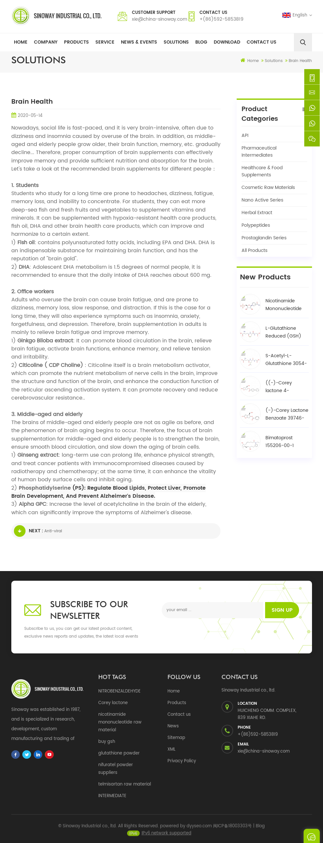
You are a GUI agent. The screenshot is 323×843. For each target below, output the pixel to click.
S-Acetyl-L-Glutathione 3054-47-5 (286, 360)
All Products (254, 250)
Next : (28, 531)
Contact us (179, 714)
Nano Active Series (262, 200)
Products (76, 42)
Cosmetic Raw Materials (268, 187)
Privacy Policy (181, 761)
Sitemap (176, 737)
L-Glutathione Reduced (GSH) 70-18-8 (283, 332)
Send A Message (312, 836)
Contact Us (261, 42)
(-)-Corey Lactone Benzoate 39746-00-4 (286, 414)
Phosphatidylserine (45, 488)
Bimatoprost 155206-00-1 (279, 441)
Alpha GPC (32, 504)
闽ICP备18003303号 (232, 828)
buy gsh (106, 741)
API (245, 135)
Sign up (282, 610)
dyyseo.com (199, 828)
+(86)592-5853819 (221, 19)
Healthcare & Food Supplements (262, 171)
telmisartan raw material (124, 784)
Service (104, 42)
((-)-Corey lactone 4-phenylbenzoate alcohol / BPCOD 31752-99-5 (284, 387)
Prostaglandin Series (264, 238)
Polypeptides (256, 225)
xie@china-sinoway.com (159, 19)
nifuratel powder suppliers (115, 769)
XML (171, 749)
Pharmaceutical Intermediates (259, 151)
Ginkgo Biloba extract (45, 341)
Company (46, 42)
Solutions (176, 42)
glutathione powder (119, 753)
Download (227, 42)
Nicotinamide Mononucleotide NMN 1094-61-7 (283, 305)
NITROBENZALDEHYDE (119, 691)
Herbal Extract (257, 212)
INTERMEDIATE (112, 796)
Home (20, 42)
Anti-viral (53, 531)
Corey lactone (113, 703)
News (173, 726)
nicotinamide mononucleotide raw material (120, 722)
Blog (201, 42)
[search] (303, 42)
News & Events (139, 42)
